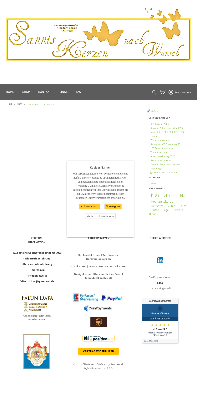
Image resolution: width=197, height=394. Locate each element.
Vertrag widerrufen (98, 351)
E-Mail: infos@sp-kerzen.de (36, 281)
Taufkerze (157, 206)
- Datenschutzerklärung (37, 264)
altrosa (170, 195)
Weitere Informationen (100, 216)
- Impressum (37, 270)
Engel (166, 210)
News (153, 183)
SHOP (26, 91)
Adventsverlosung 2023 (162, 156)
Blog (20, 104)
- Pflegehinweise (36, 275)
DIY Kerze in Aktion (160, 124)
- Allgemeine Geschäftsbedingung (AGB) (36, 252)
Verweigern (113, 206)
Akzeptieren (90, 206)
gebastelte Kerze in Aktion (164, 172)
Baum (182, 206)
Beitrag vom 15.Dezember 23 (165, 144)
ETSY (160, 282)
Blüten (171, 206)
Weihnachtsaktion (159, 140)
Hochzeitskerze (162, 201)
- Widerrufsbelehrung (37, 258)
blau (156, 195)
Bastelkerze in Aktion (161, 160)
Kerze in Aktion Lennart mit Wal (166, 128)
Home (9, 104)
